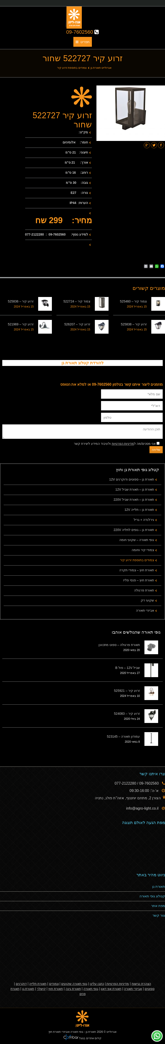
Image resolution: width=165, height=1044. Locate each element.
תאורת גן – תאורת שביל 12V (134, 489)
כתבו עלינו (97, 984)
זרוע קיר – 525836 (21, 301)
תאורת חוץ (55, 989)
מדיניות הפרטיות (123, 443)
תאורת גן (158, 886)
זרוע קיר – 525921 (127, 690)
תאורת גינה (73, 989)
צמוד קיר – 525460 (133, 301)
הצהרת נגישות (141, 984)
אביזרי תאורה (145, 610)
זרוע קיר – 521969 (21, 324)
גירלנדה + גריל (144, 520)
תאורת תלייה (37, 984)
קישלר (41, 989)
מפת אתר (158, 906)
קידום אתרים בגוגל (89, 1038)
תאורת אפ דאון (111, 989)
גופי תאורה (90, 989)
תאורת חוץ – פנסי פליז (138, 580)
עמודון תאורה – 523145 (123, 736)
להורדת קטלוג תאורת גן (82, 363)
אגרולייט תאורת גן (101, 67)
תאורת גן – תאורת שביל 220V (134, 499)
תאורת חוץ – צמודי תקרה (136, 570)
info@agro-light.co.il (143, 808)
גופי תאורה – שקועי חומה (136, 540)
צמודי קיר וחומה (143, 550)
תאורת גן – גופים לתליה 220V (134, 530)
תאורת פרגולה (144, 590)
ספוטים (149, 989)
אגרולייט (111, 1031)
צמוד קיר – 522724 (76, 301)
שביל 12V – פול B (127, 668)
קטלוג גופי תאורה (152, 896)
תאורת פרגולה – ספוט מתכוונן (119, 645)
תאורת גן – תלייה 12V (139, 509)
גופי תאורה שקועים (74, 984)
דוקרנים (21, 984)
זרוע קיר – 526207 (77, 324)
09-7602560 (82, 32)
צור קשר (158, 915)
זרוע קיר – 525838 (134, 324)
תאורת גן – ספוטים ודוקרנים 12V (131, 479)
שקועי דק (147, 600)
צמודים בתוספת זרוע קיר (72, 67)
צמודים (54, 984)
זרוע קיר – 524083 (127, 713)
